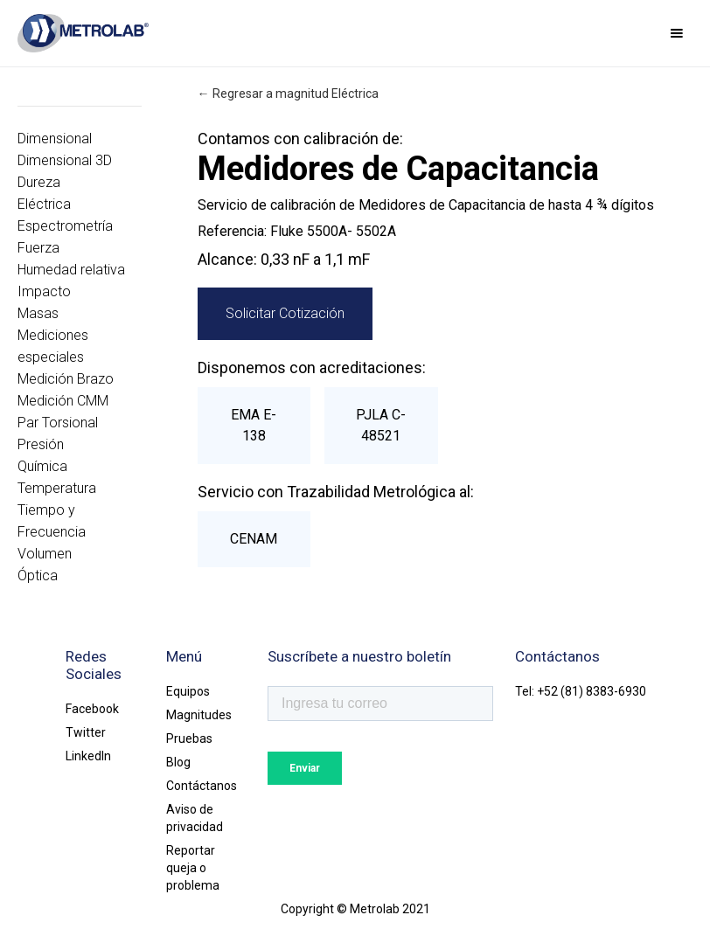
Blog (178, 762)
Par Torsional (57, 422)
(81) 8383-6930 (603, 691)
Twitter (86, 732)
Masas (38, 313)
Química (42, 466)
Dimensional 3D (64, 160)
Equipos (188, 691)
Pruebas (189, 738)
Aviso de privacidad (194, 818)
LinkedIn (88, 756)
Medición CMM (62, 400)
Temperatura (56, 488)
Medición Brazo (65, 379)
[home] (83, 33)
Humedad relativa (71, 269)
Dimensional (54, 138)
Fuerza (38, 247)
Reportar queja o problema (192, 867)
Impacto (44, 291)
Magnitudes (199, 715)
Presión (40, 444)
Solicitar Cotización (285, 313)
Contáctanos (201, 786)
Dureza (38, 182)
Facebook (92, 709)
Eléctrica (44, 204)
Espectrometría (65, 226)
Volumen (44, 553)
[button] (677, 33)
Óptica (37, 575)
